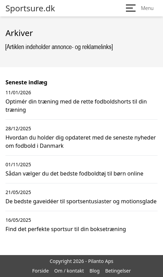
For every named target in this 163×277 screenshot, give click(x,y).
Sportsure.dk (30, 8)
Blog (95, 270)
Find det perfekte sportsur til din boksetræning (65, 229)
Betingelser (118, 270)
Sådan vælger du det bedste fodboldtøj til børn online (74, 173)
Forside (40, 270)
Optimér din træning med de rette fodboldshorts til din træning (76, 105)
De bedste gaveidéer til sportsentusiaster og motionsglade (80, 201)
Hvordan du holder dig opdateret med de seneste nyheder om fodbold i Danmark (80, 141)
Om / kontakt (69, 270)
